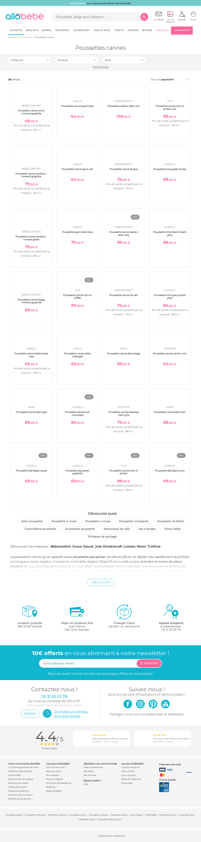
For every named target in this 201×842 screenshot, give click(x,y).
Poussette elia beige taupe (31, 470)
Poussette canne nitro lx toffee (77, 296)
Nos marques (52, 775)
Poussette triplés (119, 815)
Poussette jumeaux (98, 815)
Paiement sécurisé (170, 764)
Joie (98, 546)
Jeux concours (128, 775)
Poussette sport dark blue (77, 232)
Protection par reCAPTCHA (112, 836)
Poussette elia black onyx (170, 470)
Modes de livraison (17, 787)
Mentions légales (54, 779)
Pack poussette (32, 521)
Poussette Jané (186, 815)
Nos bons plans (53, 771)
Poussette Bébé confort (109, 819)
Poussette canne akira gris (31, 412)
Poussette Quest (14, 815)
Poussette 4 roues (98, 521)
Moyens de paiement (18, 791)
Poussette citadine (57, 815)
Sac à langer (147, 529)
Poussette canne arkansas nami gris (123, 413)
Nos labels (89, 771)
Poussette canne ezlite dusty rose (31, 355)
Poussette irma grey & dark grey (170, 296)
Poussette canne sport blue (77, 106)
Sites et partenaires (93, 767)
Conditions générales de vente (23, 767)
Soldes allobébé (54, 791)
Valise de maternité (131, 779)
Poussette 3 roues (64, 521)
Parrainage (126, 783)
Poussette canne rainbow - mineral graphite (31, 175)
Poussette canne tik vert (123, 295)
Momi (141, 546)
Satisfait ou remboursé (19, 799)
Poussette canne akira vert (169, 412)
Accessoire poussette (80, 529)
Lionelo (129, 546)
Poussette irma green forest (169, 169)
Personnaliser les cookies (20, 779)
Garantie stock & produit (20, 795)
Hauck (88, 546)
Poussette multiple (170, 521)
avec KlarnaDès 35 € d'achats (77, 618)
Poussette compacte (133, 521)
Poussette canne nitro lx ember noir (169, 107)
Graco (77, 546)
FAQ (86, 784)
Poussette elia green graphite (78, 472)
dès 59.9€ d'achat (29, 618)
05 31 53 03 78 (171, 630)
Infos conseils (128, 771)
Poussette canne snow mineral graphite (31, 112)
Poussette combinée (35, 815)
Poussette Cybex (87, 819)
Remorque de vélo (117, 529)
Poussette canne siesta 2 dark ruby (123, 233)
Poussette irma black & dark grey (169, 233)
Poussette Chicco (167, 815)
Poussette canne (77, 815)
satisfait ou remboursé (124, 616)
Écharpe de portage (102, 536)
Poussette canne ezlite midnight (77, 355)
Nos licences (90, 775)
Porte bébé (172, 529)
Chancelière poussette (40, 529)
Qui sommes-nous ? (56, 767)
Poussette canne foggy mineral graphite (31, 301)
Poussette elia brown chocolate (77, 413)
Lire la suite (100, 582)
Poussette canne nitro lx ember (123, 472)
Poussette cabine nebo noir (123, 106)
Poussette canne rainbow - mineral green (31, 238)
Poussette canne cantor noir (169, 353)
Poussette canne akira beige (123, 353)
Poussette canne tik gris (124, 169)
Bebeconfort (61, 546)
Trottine (154, 546)
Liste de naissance (130, 767)
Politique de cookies (18, 783)
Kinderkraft (112, 546)
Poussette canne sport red (77, 169)
